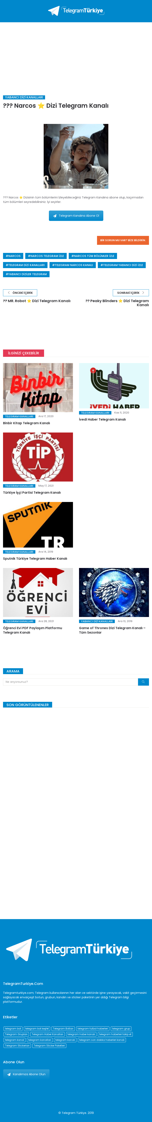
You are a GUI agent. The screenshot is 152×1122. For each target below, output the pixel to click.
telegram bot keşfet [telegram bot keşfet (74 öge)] (37, 1028)
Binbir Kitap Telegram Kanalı (26, 423)
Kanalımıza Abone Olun (26, 1074)
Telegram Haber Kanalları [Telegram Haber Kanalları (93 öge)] (47, 1034)
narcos (14, 256)
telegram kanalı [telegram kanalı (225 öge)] (65, 1040)
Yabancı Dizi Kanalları (24, 97)
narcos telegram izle (47, 256)
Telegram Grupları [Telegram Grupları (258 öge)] (16, 1034)
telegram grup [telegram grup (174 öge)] (121, 1028)
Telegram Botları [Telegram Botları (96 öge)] (63, 1028)
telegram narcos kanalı (74, 265)
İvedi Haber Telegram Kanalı (102, 419)
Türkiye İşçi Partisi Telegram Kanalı (32, 492)
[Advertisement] (76, 52)
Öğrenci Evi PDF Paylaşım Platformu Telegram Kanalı (32, 630)
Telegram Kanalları (19, 416)
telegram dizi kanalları (26, 265)
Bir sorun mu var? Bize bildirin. (123, 240)
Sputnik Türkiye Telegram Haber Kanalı (35, 558)
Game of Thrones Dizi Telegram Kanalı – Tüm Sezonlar (112, 630)
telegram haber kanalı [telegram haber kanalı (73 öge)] (81, 1034)
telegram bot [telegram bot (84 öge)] (13, 1028)
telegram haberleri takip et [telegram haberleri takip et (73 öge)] (115, 1034)
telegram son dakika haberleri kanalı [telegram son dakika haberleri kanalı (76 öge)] (102, 1040)
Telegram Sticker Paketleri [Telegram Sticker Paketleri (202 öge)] (49, 1045)
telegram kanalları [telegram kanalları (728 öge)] (39, 1040)
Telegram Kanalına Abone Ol (76, 216)
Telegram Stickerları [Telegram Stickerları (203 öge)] (17, 1045)
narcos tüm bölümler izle (94, 256)
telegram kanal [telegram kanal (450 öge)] (14, 1040)
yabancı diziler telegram (27, 274)
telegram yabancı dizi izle (123, 265)
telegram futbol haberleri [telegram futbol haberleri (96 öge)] (93, 1028)
